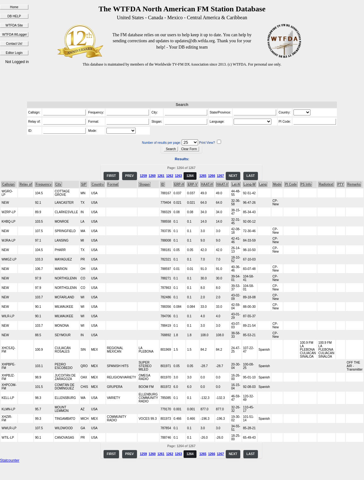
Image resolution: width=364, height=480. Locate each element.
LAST (251, 176)
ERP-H (179, 184)
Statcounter (9, 460)
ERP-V (192, 184)
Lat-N (236, 184)
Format (113, 184)
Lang (263, 184)
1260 (152, 176)
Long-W (249, 184)
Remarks (354, 184)
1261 (160, 176)
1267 (220, 176)
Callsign (8, 184)
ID (162, 184)
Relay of (26, 184)
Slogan (144, 184)
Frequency (44, 184)
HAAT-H (207, 184)
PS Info (306, 184)
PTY (341, 184)
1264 (189, 176)
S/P (83, 184)
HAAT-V (222, 184)
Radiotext (326, 184)
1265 (202, 176)
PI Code (291, 184)
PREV (129, 176)
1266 (211, 176)
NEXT (233, 176)
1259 (143, 176)
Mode (277, 184)
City (58, 184)
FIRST (111, 176)
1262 (169, 176)
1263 (178, 176)
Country (98, 184)
